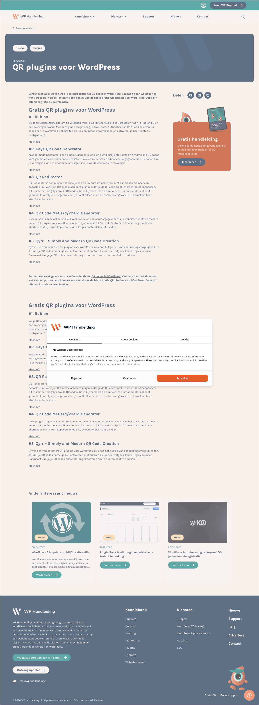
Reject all (76, 378)
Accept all (182, 378)
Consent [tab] (74, 339)
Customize (129, 378)
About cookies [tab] (129, 339)
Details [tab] (185, 339)
